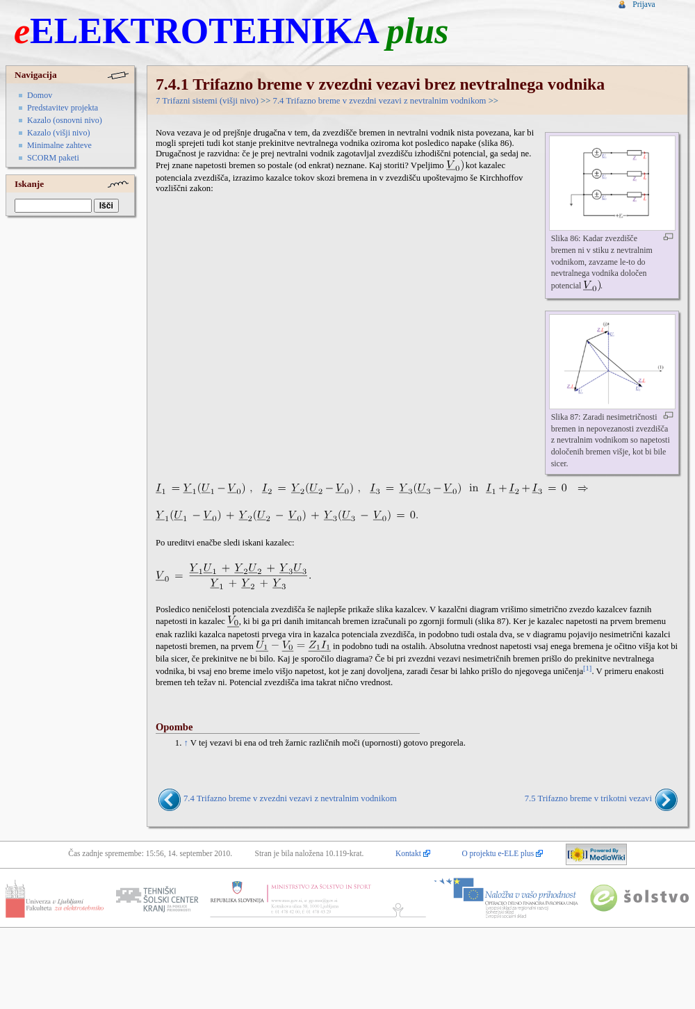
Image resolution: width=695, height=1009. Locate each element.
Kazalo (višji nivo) (58, 133)
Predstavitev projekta (62, 108)
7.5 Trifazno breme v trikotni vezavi (588, 799)
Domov (39, 95)
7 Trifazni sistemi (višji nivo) (207, 101)
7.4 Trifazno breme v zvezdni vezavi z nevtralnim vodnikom (379, 101)
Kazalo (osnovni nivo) (64, 120)
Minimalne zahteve (59, 145)
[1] (587, 668)
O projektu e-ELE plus (497, 853)
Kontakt (408, 853)
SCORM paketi (53, 158)
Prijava (643, 4)
